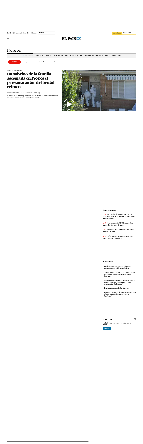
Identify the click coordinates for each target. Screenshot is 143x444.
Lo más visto (108, 261)
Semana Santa (73, 56)
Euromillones (116, 56)
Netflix (107, 56)
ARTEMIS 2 (49, 56)
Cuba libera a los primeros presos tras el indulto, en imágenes (118, 237)
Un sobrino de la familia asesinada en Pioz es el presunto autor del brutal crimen (30, 80)
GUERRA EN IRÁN (39, 56)
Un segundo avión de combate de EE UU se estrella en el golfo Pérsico (45, 62)
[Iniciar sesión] (129, 33)
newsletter (107, 319)
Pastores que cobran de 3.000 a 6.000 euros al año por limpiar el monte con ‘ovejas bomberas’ (120, 294)
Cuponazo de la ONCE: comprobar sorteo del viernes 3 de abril (118, 224)
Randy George (58, 56)
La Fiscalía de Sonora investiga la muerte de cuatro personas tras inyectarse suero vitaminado (119, 216)
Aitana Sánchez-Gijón (87, 56)
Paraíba (14, 50)
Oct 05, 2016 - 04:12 (33, 93)
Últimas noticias (109, 210)
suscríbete (117, 33)
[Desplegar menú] (9, 38)
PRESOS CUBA (100, 56)
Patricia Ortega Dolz (13, 93)
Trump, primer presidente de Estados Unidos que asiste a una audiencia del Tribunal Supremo (119, 274)
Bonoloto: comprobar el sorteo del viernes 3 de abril (118, 231)
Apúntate (107, 328)
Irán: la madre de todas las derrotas (116, 288)
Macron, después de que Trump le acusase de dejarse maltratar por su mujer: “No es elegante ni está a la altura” (119, 282)
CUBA (66, 56)
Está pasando (29, 56)
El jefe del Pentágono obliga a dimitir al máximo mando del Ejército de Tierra (117, 267)
